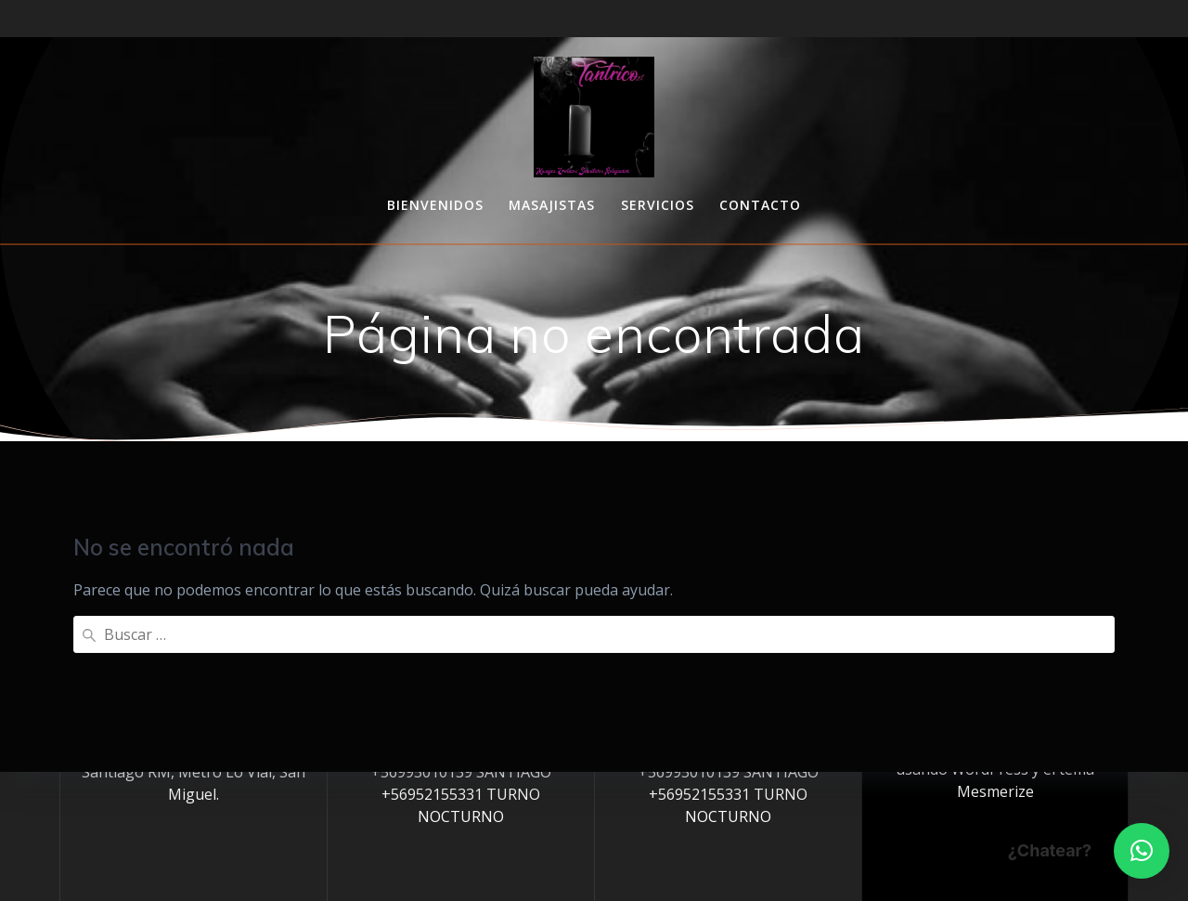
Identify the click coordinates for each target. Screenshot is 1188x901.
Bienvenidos (435, 205)
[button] (1141, 851)
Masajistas (552, 205)
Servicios (657, 205)
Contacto (760, 205)
